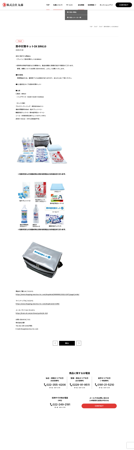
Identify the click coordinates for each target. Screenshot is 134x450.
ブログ (95, 26)
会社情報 (37, 431)
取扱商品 (19, 438)
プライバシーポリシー (60, 434)
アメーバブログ (113, 442)
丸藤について (20, 434)
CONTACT (99, 406)
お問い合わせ (57, 431)
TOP (91, 26)
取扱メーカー (20, 441)
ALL (67, 343)
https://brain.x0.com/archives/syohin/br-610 (32, 313)
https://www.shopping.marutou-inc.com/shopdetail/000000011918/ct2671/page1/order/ (47, 294)
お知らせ (37, 434)
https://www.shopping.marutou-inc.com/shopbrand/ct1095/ (37, 304)
